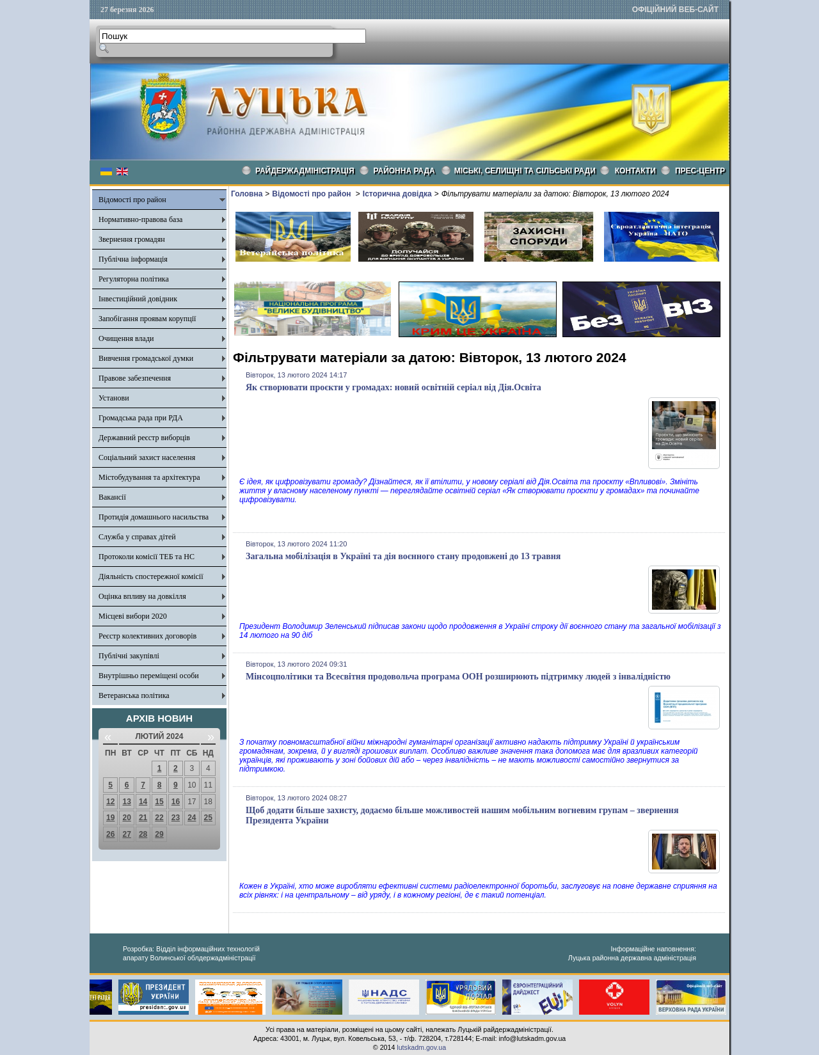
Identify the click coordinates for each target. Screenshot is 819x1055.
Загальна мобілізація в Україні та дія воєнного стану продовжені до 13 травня (403, 556)
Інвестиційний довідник (138, 298)
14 (143, 801)
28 (143, 834)
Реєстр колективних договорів (147, 635)
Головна (246, 193)
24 (191, 817)
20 (126, 817)
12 (110, 801)
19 (110, 817)
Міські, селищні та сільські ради (525, 170)
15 (159, 801)
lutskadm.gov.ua (421, 1047)
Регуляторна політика (134, 278)
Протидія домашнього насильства (154, 516)
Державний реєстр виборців (144, 437)
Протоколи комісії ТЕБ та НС (147, 556)
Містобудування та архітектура (149, 477)
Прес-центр (700, 170)
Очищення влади (126, 338)
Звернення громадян (132, 239)
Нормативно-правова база (140, 219)
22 (159, 817)
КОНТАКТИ (635, 170)
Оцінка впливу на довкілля (142, 596)
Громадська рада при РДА (141, 417)
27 (126, 834)
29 (159, 834)
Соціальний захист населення (147, 457)
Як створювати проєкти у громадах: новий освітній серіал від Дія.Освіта (393, 387)
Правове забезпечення (135, 378)
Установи (114, 397)
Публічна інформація (133, 259)
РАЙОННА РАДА (404, 170)
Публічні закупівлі (129, 655)
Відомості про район (132, 199)
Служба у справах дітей (137, 536)
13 (126, 801)
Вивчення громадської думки (146, 358)
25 (208, 817)
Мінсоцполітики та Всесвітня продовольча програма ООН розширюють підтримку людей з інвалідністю (458, 676)
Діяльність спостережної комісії (151, 576)
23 (175, 817)
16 (175, 801)
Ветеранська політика (134, 695)
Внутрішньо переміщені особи (149, 675)
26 (110, 834)
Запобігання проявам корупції (147, 318)
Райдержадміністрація (304, 170)
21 (143, 817)
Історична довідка (397, 193)
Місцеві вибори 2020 (133, 616)
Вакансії (112, 497)
